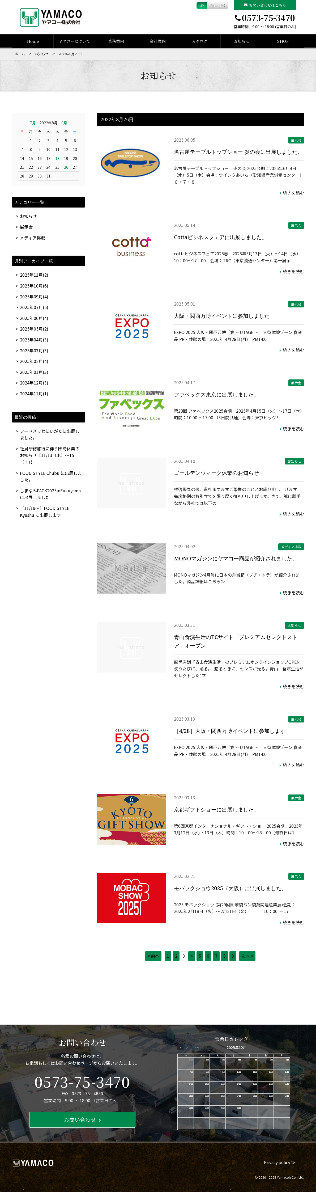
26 (66, 167)
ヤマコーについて (74, 41)
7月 (33, 122)
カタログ (200, 41)
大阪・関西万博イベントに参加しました (222, 315)
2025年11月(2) (34, 275)
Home (33, 41)
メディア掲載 (291, 546)
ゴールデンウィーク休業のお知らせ (216, 472)
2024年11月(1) (34, 393)
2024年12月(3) (34, 382)
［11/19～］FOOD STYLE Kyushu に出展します (44, 511)
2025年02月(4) (34, 361)
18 (57, 158)
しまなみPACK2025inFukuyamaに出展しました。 (50, 494)
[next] (186, 1047)
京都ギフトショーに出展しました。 (216, 809)
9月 (64, 122)
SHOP (283, 41)
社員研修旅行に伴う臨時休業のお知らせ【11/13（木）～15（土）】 (49, 455)
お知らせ (241, 41)
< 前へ (153, 956)
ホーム (20, 53)
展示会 (296, 140)
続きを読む (291, 193)
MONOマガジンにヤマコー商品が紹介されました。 (235, 558)
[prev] (180, 1047)
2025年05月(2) (34, 329)
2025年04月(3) (34, 339)
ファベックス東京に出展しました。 (216, 394)
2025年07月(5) (34, 307)
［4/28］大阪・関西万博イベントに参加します (229, 730)
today (196, 1047)
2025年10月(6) (34, 285)
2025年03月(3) (34, 350)
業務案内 (116, 41)
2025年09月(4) (34, 296)
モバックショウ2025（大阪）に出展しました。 (230, 888)
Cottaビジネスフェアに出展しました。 (220, 237)
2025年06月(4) (34, 318)
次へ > (247, 956)
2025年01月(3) (34, 372)
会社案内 (158, 41)
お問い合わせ (82, 1119)
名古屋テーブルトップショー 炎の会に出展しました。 (238, 151)
